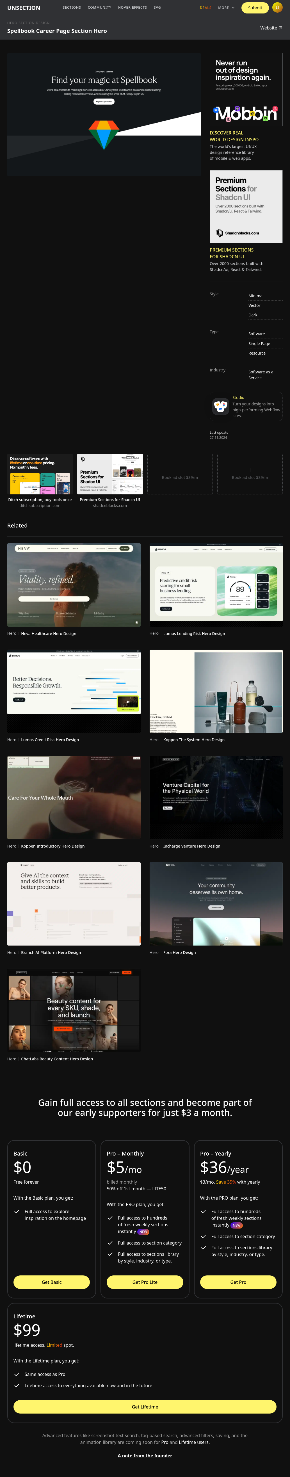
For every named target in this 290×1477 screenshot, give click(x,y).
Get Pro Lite (145, 1282)
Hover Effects (132, 7)
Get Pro (238, 1282)
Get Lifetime (145, 1407)
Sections (72, 7)
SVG (157, 7)
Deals (205, 7)
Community (99, 7)
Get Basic (52, 1282)
